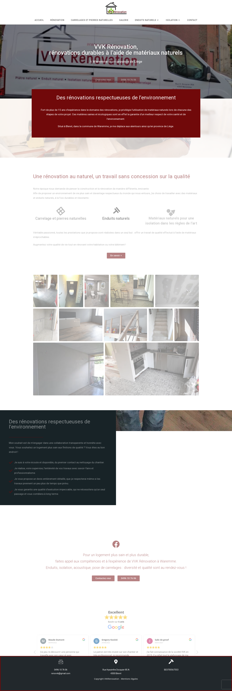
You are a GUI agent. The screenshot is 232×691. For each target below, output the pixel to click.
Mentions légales (129, 678)
